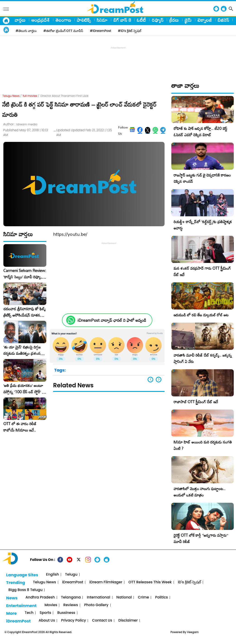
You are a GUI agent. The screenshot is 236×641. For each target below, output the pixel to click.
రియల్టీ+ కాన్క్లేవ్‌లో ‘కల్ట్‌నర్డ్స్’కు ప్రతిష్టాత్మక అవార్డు (203, 225)
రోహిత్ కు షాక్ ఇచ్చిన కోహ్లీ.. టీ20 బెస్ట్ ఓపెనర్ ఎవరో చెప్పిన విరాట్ (200, 131)
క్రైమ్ (188, 20)
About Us (47, 620)
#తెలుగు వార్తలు (26, 31)
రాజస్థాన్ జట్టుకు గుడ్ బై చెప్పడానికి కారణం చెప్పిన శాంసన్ (202, 178)
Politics (161, 597)
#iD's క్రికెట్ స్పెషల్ (129, 31)
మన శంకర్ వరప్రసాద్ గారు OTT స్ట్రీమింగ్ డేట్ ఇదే (202, 271)
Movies (51, 605)
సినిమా (102, 20)
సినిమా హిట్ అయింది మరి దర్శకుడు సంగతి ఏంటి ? (203, 445)
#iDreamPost (100, 31)
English (52, 574)
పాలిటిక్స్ (84, 20)
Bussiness (66, 612)
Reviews (70, 605)
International (98, 597)
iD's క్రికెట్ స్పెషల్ (189, 582)
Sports (45, 612)
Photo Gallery (96, 605)
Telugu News (11, 96)
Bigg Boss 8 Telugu (25, 590)
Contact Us (102, 620)
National (124, 597)
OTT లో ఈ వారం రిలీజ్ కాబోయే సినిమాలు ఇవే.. (20, 427)
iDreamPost (72, 582)
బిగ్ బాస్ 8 (122, 20)
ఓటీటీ (141, 20)
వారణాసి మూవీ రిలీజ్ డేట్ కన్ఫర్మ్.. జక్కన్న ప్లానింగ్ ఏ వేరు (203, 358)
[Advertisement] (118, 60)
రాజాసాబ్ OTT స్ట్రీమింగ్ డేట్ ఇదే (196, 401)
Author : (20, 124)
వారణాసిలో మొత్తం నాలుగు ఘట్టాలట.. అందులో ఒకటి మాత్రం (199, 492)
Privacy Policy (73, 620)
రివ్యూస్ (157, 20)
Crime (143, 597)
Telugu (71, 574)
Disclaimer (128, 620)
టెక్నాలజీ (205, 20)
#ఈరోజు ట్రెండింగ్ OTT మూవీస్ (63, 31)
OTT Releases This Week (150, 582)
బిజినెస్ (223, 20)
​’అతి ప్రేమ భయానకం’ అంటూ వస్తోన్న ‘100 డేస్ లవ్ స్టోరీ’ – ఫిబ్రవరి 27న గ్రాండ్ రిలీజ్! (24, 388)
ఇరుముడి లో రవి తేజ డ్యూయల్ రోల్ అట (201, 315)
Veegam (193, 632)
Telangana (71, 597)
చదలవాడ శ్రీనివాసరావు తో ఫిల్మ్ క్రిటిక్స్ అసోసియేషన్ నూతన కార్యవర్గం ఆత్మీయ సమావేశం (24, 312)
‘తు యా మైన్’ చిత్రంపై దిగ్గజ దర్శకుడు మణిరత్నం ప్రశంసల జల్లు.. (23, 350)
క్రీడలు (174, 20)
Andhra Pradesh (40, 597)
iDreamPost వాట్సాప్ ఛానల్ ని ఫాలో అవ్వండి (112, 320)
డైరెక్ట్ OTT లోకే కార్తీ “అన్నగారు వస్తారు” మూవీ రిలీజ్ (201, 538)
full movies (30, 96)
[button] (158, 379)
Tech (29, 612)
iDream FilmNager (105, 582)
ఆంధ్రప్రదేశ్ (40, 20)
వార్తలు (20, 20)
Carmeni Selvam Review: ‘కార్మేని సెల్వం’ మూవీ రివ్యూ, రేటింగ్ (24, 273)
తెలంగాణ (63, 20)
